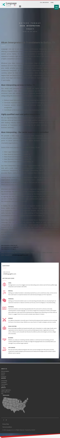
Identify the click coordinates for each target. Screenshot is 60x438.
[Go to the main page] (9, 4)
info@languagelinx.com (20, 255)
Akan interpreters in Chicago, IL (8, 249)
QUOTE (56, 7)
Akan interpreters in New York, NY (9, 245)
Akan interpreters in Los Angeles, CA (9, 247)
